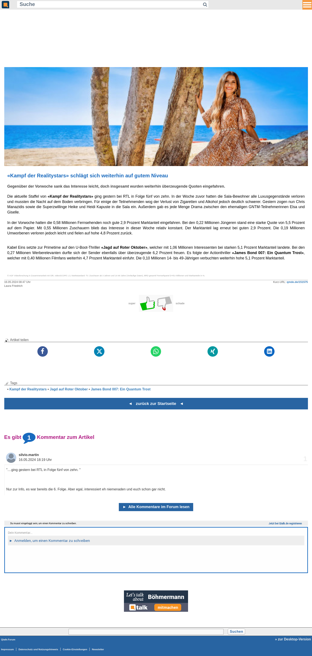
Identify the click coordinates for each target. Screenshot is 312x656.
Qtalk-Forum (8, 639)
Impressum (7, 649)
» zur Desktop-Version (293, 639)
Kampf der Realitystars (28, 389)
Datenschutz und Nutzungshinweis (38, 649)
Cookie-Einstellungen (75, 649)
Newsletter (98, 649)
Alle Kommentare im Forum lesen (156, 507)
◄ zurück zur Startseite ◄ (156, 403)
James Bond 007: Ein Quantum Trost (120, 389)
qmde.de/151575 (297, 282)
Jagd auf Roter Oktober (69, 389)
